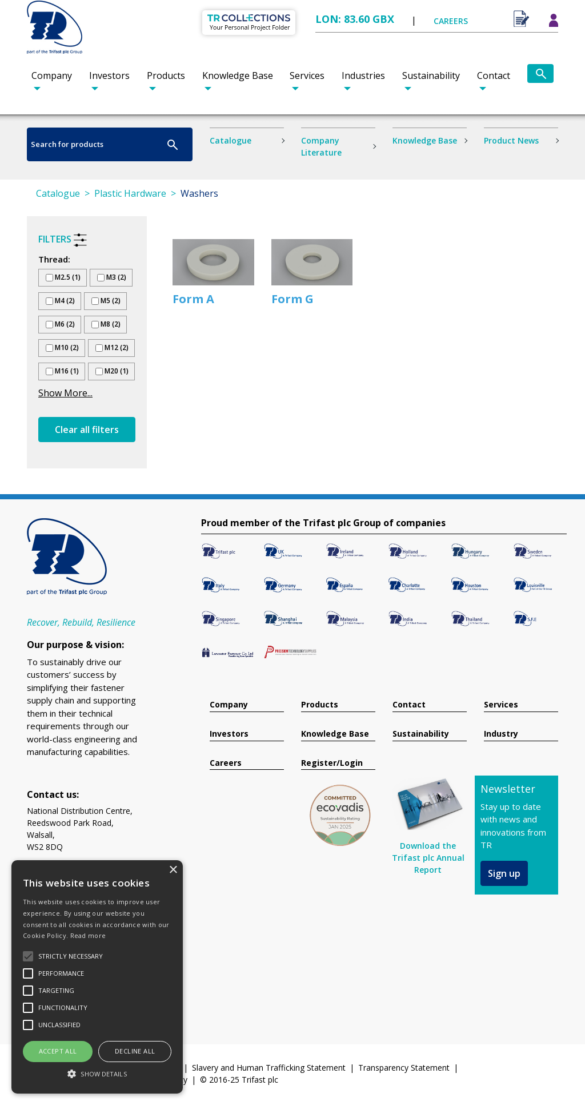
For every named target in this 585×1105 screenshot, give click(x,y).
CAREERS (451, 20)
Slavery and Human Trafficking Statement (269, 1067)
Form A (193, 299)
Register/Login (332, 763)
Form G (292, 299)
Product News (511, 140)
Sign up (504, 873)
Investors (109, 75)
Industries (363, 75)
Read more (88, 935)
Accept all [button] (58, 1051)
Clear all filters (87, 429)
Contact (493, 75)
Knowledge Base (237, 75)
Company (51, 75)
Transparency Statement (404, 1067)
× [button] (173, 870)
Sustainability (431, 75)
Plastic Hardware (130, 193)
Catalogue (230, 140)
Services (307, 75)
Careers (226, 763)
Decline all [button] (135, 1051)
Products (166, 75)
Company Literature (321, 146)
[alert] (97, 977)
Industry (501, 734)
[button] (97, 1073)
